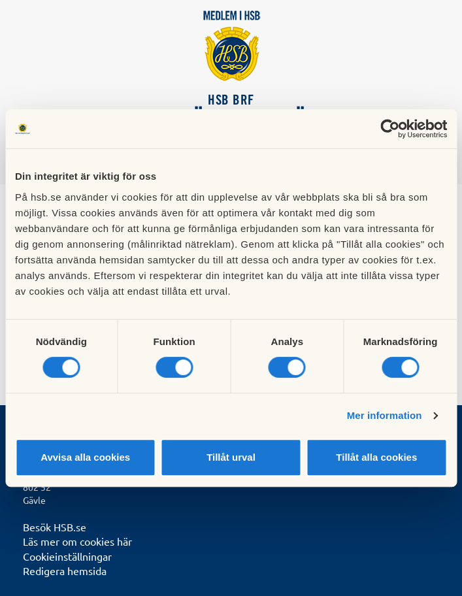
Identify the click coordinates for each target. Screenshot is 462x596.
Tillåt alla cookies (376, 457)
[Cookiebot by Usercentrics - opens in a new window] (390, 129)
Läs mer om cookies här (77, 541)
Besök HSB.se (54, 526)
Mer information (384, 415)
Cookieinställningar (67, 556)
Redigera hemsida (65, 570)
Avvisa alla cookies (85, 457)
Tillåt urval (231, 457)
